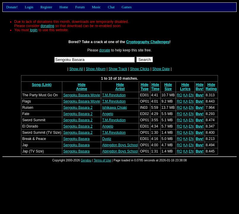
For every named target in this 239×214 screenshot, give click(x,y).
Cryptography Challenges (147, 42)
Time (155, 89)
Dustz (106, 139)
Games (126, 7)
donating (47, 26)
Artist (120, 89)
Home (63, 7)
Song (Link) (42, 85)
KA (185, 95)
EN (191, 95)
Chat (111, 7)
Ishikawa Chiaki (114, 108)
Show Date (161, 69)
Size (168, 89)
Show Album (96, 69)
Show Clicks (139, 69)
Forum (80, 7)
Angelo (107, 114)
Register (46, 7)
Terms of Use (102, 160)
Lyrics (185, 89)
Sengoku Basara (76, 139)
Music (96, 7)
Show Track (118, 69)
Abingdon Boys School (120, 145)
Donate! (12, 7)
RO (179, 95)
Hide (81, 85)
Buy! (200, 89)
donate (104, 50)
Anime (81, 89)
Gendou (86, 160)
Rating (211, 89)
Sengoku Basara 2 (78, 108)
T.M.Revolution (113, 95)
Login (29, 7)
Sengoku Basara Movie (81, 95)
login (33, 30)
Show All (76, 69)
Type (145, 89)
